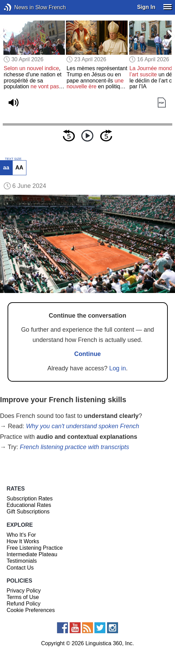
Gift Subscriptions (28, 511)
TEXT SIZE (13, 159)
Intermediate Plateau (32, 554)
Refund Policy (23, 604)
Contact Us (20, 568)
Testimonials (22, 561)
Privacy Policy (24, 591)
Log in (117, 368)
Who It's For (21, 535)
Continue (87, 354)
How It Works (23, 541)
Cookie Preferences (31, 610)
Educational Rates (29, 505)
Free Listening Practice (35, 548)
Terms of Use (23, 597)
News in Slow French (18, 7)
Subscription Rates (29, 498)
